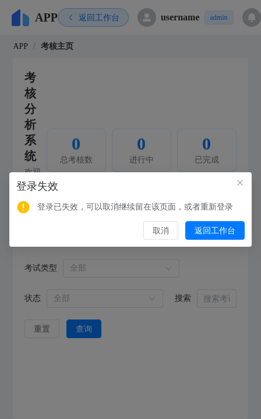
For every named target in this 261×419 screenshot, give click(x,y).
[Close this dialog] (240, 184)
